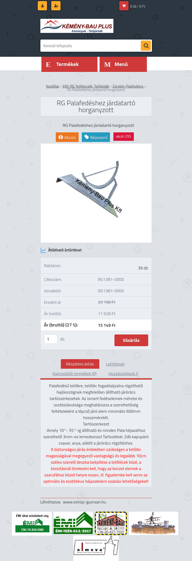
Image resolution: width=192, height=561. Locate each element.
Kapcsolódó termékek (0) (75, 373)
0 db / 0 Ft (137, 6)
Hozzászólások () (123, 373)
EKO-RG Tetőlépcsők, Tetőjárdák (86, 86)
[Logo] (76, 25)
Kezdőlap (52, 86)
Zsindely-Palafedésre (128, 86)
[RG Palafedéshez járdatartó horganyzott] (96, 145)
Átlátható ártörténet (61, 250)
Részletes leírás (80, 364)
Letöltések (115, 364)
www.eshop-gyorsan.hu (84, 502)
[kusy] (50, 339)
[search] (146, 46)
